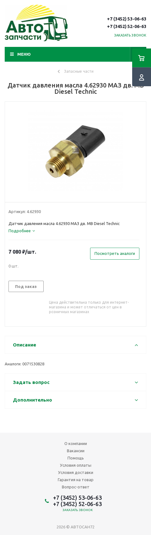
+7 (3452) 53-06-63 (126, 19)
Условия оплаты (75, 465)
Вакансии (75, 450)
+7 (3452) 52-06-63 (126, 26)
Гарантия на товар (76, 479)
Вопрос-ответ (75, 487)
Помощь (75, 458)
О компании (75, 443)
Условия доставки (75, 472)
